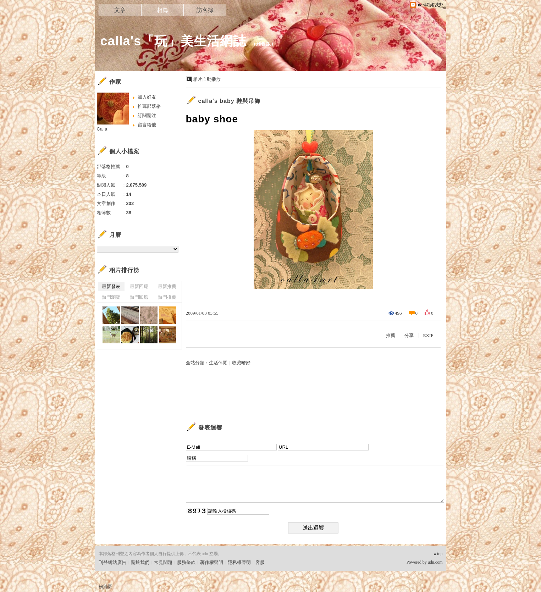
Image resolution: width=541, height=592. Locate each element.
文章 (120, 10)
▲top (437, 553)
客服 (260, 562)
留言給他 (147, 124)
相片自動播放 (207, 79)
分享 (409, 335)
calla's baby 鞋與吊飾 (229, 101)
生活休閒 (218, 362)
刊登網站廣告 (112, 562)
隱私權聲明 (239, 562)
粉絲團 (105, 586)
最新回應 (139, 286)
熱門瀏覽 (111, 297)
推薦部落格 (149, 106)
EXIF (428, 335)
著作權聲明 (211, 562)
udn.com (435, 562)
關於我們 (140, 562)
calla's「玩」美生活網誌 (173, 41)
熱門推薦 (167, 297)
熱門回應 (139, 297)
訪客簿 (205, 10)
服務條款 (186, 562)
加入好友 (147, 97)
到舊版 (263, 43)
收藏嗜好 (241, 362)
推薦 (390, 335)
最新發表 (111, 286)
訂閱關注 (147, 115)
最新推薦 (167, 286)
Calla (102, 129)
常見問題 (163, 562)
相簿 (162, 10)
